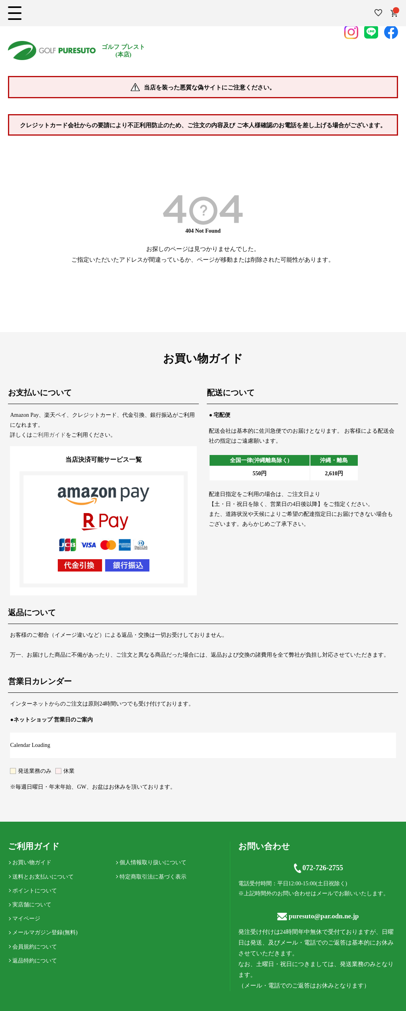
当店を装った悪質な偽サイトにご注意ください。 (209, 87)
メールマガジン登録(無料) (44, 932)
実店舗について (31, 905)
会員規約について (34, 947)
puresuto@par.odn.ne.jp (318, 916)
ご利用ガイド (49, 435)
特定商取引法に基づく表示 (153, 877)
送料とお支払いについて (43, 877)
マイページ (26, 919)
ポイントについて (34, 891)
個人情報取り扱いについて (153, 862)
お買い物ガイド (31, 862)
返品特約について (34, 961)
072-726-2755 (318, 868)
